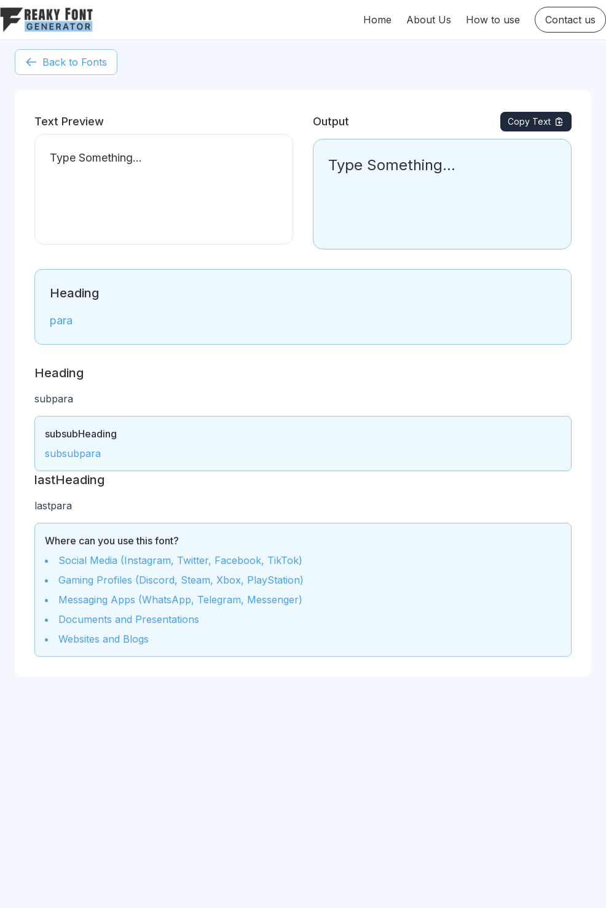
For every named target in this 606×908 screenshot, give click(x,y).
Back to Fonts (66, 62)
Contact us (570, 20)
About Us (428, 20)
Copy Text (536, 121)
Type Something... (164, 189)
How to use (493, 20)
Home (377, 20)
